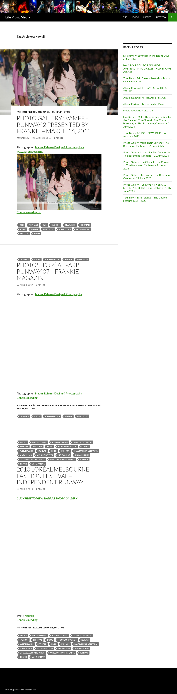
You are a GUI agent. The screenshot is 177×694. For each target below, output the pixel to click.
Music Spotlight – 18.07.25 (138, 110)
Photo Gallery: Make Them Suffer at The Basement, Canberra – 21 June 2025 (146, 144)
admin (59, 138)
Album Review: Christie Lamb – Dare (143, 104)
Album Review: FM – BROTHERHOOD (144, 97)
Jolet (37, 259)
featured (70, 225)
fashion (22, 112)
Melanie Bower (45, 455)
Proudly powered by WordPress (20, 689)
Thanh (23, 464)
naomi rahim (82, 229)
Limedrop (48, 229)
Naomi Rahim (51, 112)
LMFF (53, 451)
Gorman (85, 225)
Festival (37, 446)
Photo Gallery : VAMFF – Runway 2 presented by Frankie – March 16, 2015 (54, 124)
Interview (161, 17)
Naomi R (29, 615)
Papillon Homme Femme (62, 459)
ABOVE (23, 442)
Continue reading (29, 212)
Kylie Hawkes (26, 451)
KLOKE (23, 229)
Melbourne (35, 112)
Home (124, 17)
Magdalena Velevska (86, 451)
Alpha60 (33, 225)
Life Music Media (17, 17)
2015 (22, 225)
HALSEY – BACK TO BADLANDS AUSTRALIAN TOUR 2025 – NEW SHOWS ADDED (147, 68)
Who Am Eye (38, 464)
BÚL (45, 225)
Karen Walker (52, 259)
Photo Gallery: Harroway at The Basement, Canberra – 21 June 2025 (147, 176)
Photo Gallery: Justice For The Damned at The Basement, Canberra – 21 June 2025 (146, 154)
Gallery (24, 138)
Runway (84, 459)
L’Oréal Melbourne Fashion (45, 405)
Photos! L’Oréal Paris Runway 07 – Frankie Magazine (49, 271)
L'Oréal (42, 451)
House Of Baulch (67, 446)
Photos (147, 17)
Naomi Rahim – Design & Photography (58, 294)
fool (50, 446)
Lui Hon (65, 451)
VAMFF (36, 233)
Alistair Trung (60, 442)
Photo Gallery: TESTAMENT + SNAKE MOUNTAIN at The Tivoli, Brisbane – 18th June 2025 (147, 188)
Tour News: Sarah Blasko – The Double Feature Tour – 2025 (145, 199)
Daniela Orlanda (82, 442)
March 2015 (65, 229)
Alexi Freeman (39, 442)
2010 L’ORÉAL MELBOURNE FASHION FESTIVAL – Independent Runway (53, 476)
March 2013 (70, 405)
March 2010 (26, 455)
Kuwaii (34, 229)
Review (135, 17)
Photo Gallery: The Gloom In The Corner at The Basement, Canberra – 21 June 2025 (146, 165)
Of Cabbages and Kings (32, 459)
